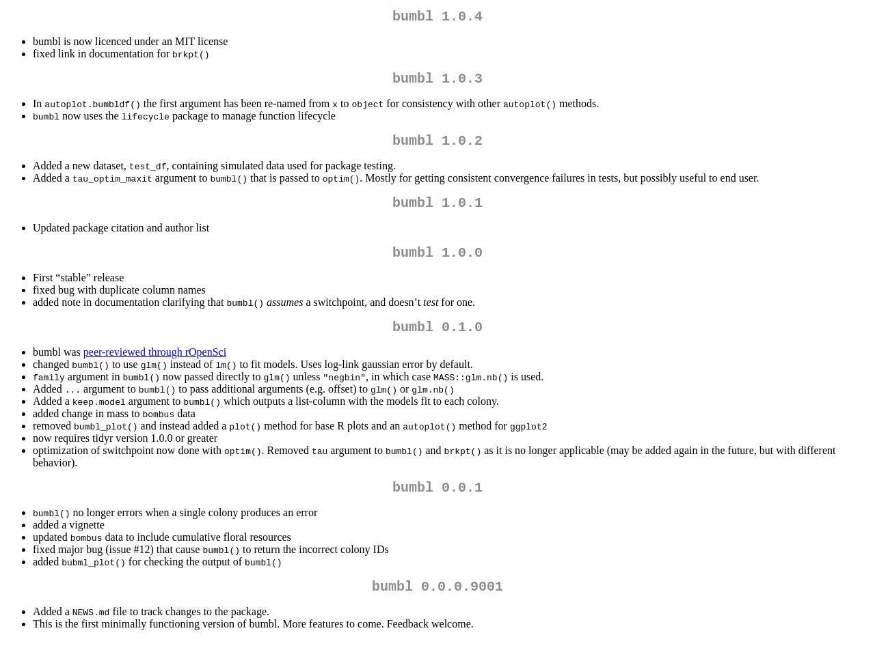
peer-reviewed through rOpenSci (154, 368)
